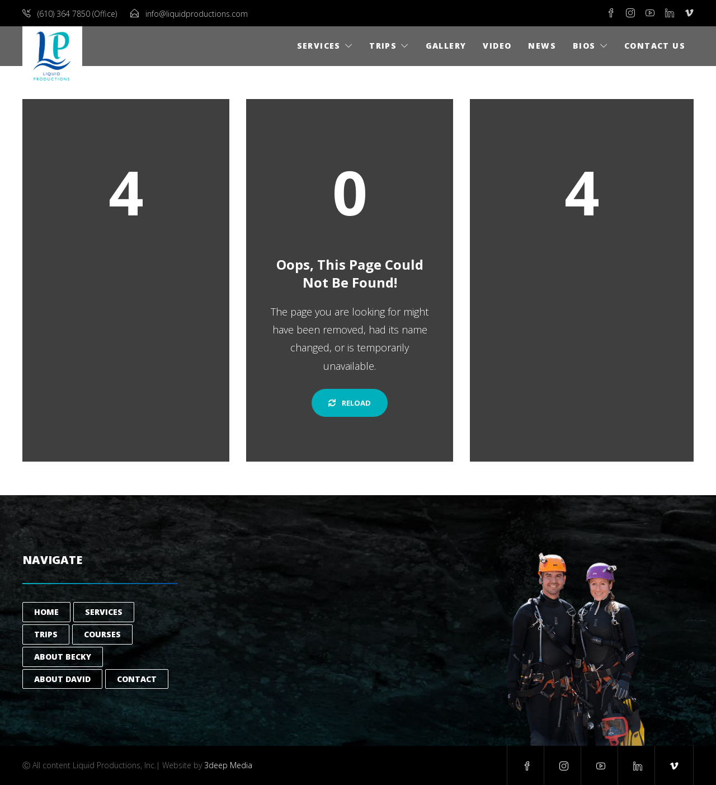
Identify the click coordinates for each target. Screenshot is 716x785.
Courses (102, 634)
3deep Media (228, 765)
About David (62, 679)
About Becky (62, 656)
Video (497, 45)
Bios (584, 45)
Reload (349, 403)
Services (319, 45)
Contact (137, 679)
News (542, 45)
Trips (383, 45)
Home (46, 612)
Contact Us (654, 45)
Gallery (446, 45)
